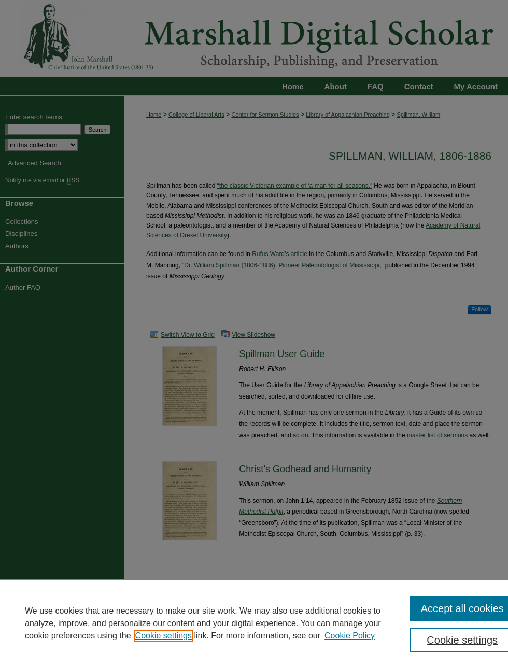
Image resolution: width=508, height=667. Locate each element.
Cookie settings (163, 635)
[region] (254, 623)
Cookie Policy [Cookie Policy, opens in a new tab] (349, 635)
